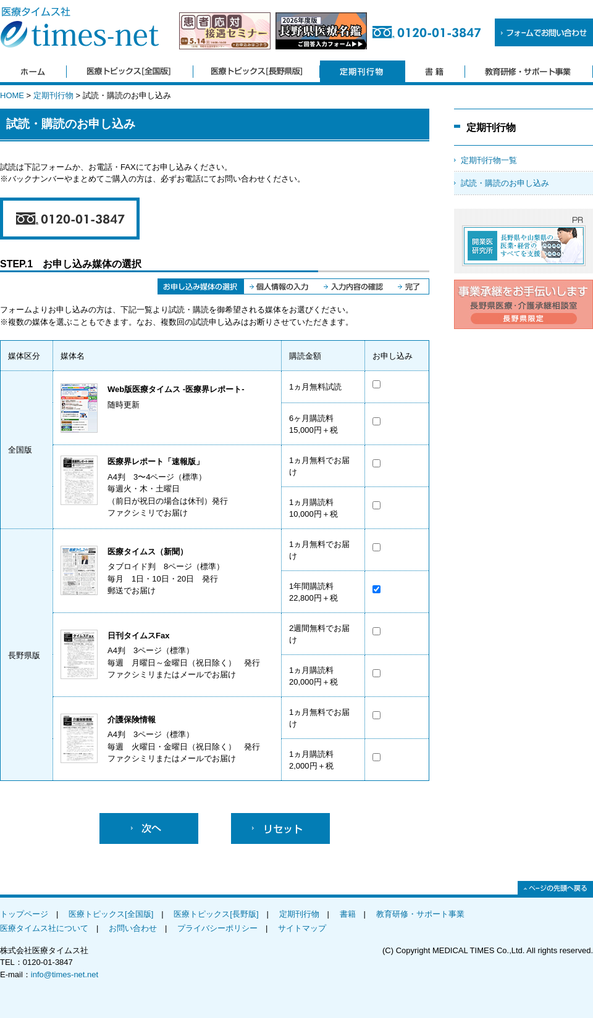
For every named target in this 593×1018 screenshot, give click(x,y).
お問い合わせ (133, 928)
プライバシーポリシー (217, 928)
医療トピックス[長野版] (216, 914)
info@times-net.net (64, 974)
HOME (12, 95)
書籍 (348, 914)
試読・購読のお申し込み (505, 183)
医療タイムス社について (44, 928)
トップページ (24, 914)
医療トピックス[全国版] (111, 914)
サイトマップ (302, 928)
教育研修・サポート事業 (420, 914)
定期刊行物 (53, 95)
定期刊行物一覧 (489, 160)
